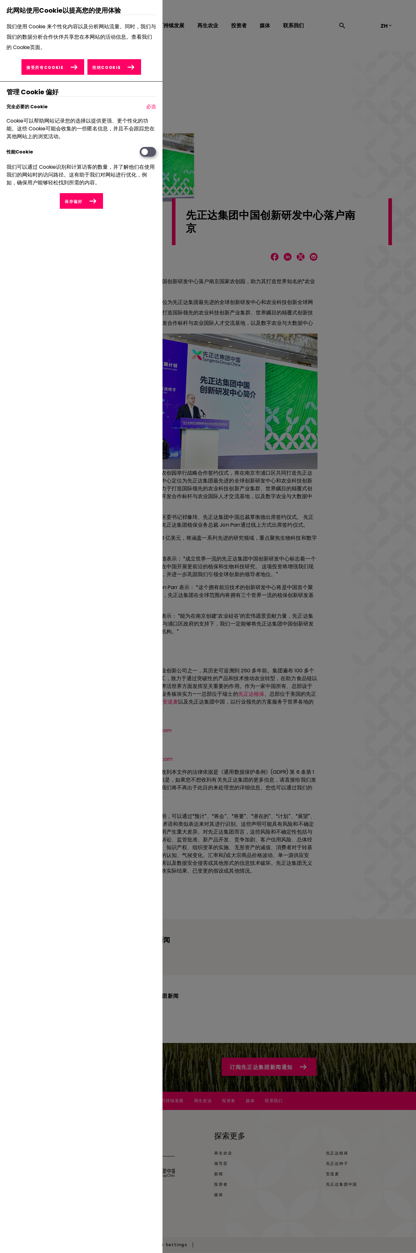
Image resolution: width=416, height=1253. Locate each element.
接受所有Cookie (45, 67)
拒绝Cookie (106, 67)
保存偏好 (74, 201)
